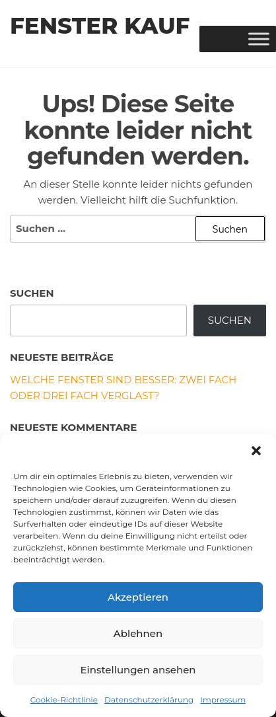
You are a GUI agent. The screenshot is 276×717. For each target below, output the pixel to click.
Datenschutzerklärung (148, 699)
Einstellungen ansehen (137, 669)
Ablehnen (138, 633)
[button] (256, 450)
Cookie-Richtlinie (64, 699)
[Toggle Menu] (258, 38)
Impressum (223, 699)
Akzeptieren (138, 597)
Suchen (32, 293)
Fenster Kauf (100, 26)
